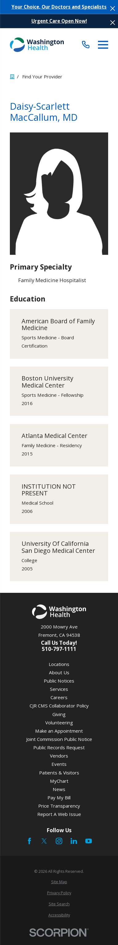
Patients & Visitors (59, 773)
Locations (59, 664)
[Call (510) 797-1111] (86, 45)
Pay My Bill (59, 797)
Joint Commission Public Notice (59, 739)
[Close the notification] (112, 8)
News (59, 789)
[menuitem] (59, 882)
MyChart (59, 781)
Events (59, 764)
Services (59, 689)
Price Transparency (59, 806)
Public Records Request (59, 747)
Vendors (59, 756)
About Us (59, 672)
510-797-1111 (59, 649)
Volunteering (59, 722)
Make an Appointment (59, 731)
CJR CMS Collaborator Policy (59, 706)
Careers (59, 697)
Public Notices (59, 681)
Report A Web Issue (59, 814)
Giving (59, 714)
